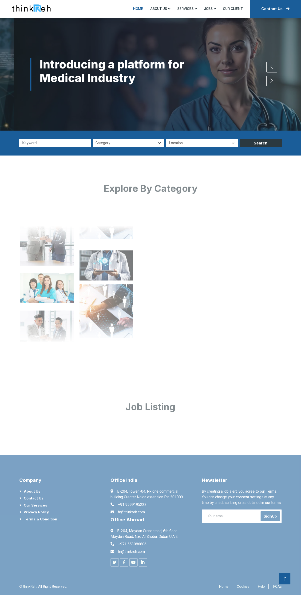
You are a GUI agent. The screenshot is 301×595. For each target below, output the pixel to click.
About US (158, 8)
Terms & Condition (40, 519)
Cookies (243, 586)
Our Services (35, 505)
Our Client (233, 8)
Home (138, 8)
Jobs (208, 8)
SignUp (270, 516)
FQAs (277, 586)
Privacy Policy (36, 512)
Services (185, 8)
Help (261, 586)
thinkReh (29, 586)
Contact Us (275, 8)
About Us (32, 491)
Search (260, 143)
